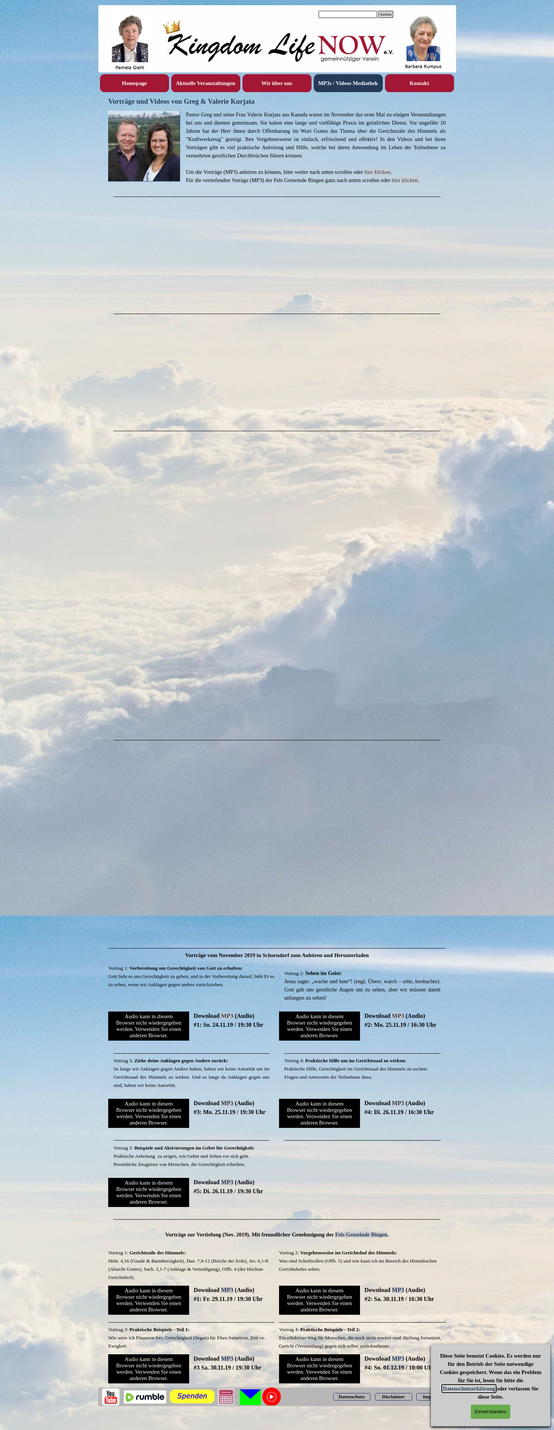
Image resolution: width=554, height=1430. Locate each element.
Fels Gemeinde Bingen (361, 1235)
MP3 (227, 1016)
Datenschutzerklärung (469, 1389)
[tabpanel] (277, 147)
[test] (351, 1397)
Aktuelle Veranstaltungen (205, 83)
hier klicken (377, 172)
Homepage (134, 83)
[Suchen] (348, 14)
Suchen (385, 14)
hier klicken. (405, 180)
